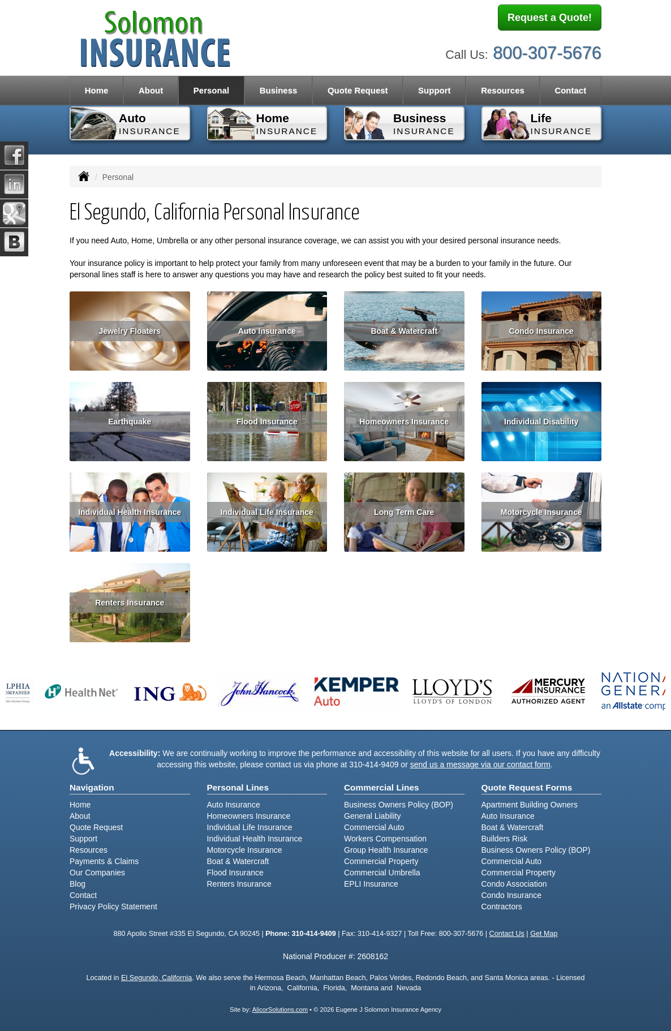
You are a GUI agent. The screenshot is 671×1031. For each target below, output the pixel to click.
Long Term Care (404, 512)
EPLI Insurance (371, 883)
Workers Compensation (385, 838)
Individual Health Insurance (129, 512)
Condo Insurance (541, 331)
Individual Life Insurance (267, 512)
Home (97, 90)
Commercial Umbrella (382, 872)
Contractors (501, 906)
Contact (570, 90)
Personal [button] (211, 90)
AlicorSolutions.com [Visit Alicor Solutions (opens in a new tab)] (280, 1009)
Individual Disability (541, 421)
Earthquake (129, 421)
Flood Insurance (267, 421)
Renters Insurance (129, 602)
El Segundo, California (156, 978)
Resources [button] (502, 90)
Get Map (543, 934)
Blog (77, 883)
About (151, 90)
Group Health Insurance (386, 849)
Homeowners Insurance (404, 421)
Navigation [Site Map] (92, 787)
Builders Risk (504, 838)
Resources (88, 849)
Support (83, 838)
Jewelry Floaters (129, 331)
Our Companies (97, 872)
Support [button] (434, 90)
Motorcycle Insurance (541, 512)
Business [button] (279, 90)
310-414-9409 (373, 764)
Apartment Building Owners (529, 804)
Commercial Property (381, 861)
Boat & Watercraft (404, 331)
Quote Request (96, 827)
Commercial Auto (374, 827)
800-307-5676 (547, 49)
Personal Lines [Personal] (238, 787)
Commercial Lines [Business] (381, 787)
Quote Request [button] (358, 90)
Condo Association (514, 883)
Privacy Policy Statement (113, 906)
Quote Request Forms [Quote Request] (527, 787)
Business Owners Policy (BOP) (398, 804)
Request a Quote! (549, 18)
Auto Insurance (267, 331)
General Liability (372, 815)
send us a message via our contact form (480, 764)
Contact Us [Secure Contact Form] (506, 934)
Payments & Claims (104, 861)
